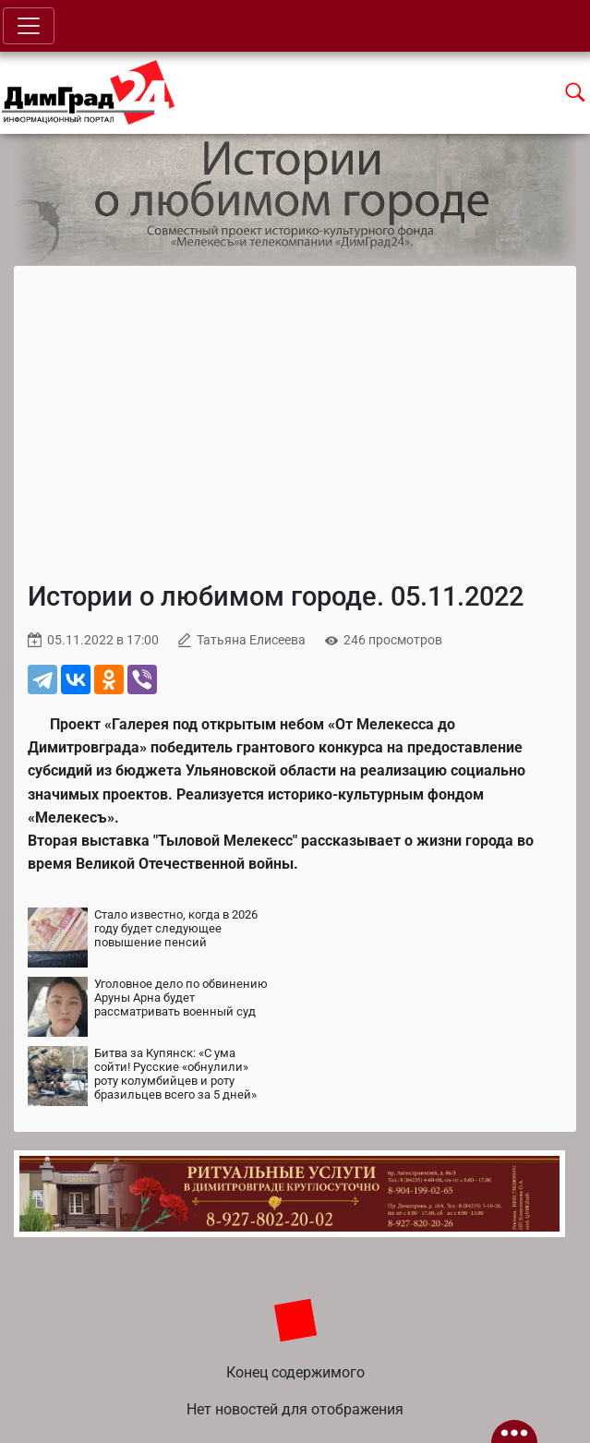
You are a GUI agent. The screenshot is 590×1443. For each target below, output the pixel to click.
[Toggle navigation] (28, 25)
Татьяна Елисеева (251, 640)
